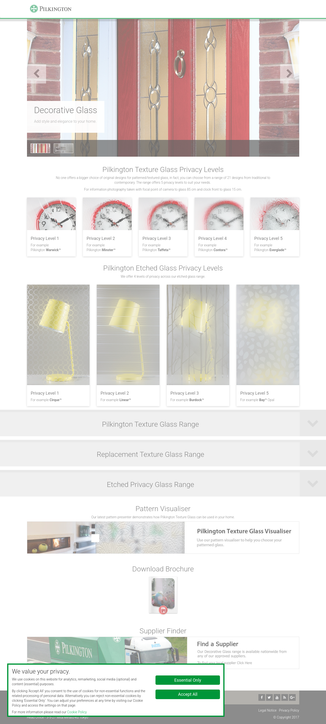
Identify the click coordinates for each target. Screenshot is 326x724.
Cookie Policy (77, 712)
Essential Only (187, 680)
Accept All (187, 694)
